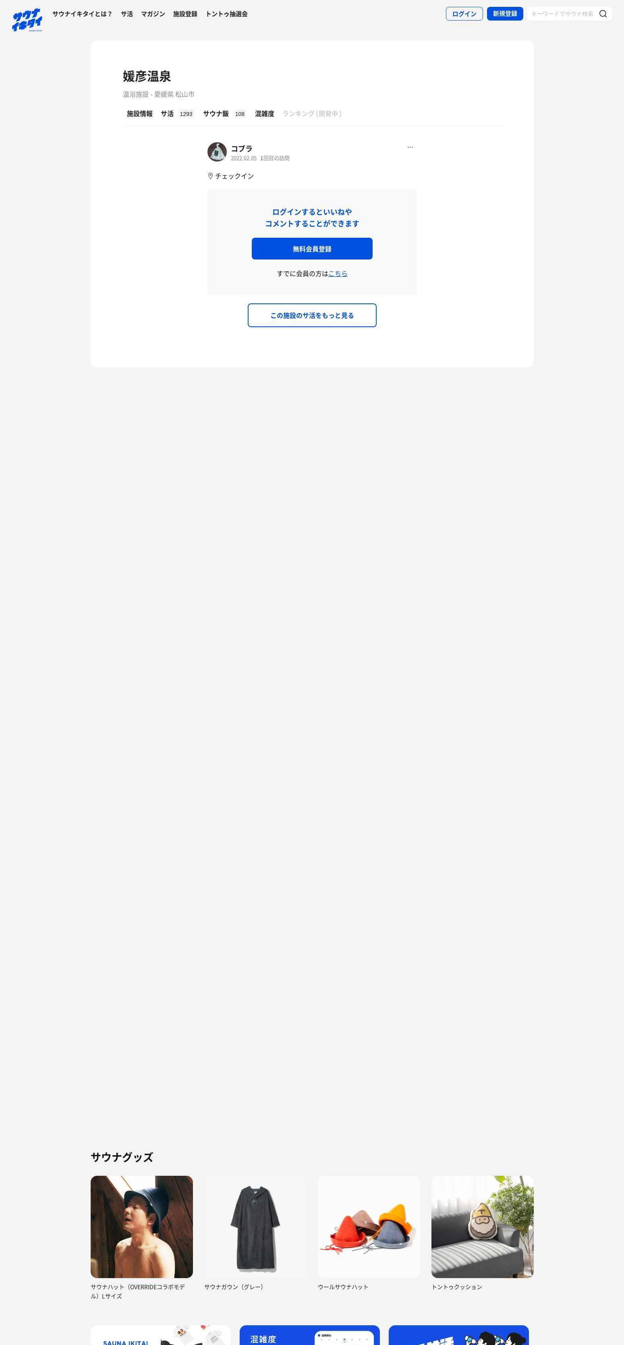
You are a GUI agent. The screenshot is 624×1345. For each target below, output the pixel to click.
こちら (338, 273)
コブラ (242, 148)
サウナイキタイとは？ (82, 13)
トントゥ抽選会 (226, 13)
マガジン (153, 13)
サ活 (127, 13)
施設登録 (185, 13)
